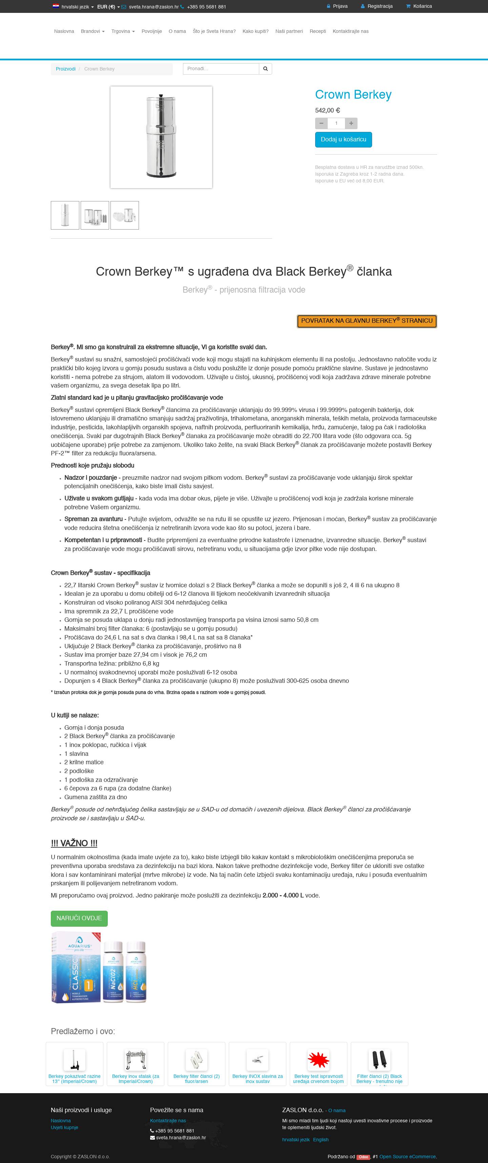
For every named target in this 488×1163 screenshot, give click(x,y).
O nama (337, 1111)
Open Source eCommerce (408, 1157)
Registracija (377, 6)
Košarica (419, 6)
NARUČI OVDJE (79, 918)
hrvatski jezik (296, 1140)
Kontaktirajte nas (168, 1121)
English (321, 1140)
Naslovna (61, 1121)
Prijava (337, 6)
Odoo (363, 1157)
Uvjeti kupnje (64, 1127)
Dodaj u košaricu (343, 140)
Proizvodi (66, 69)
